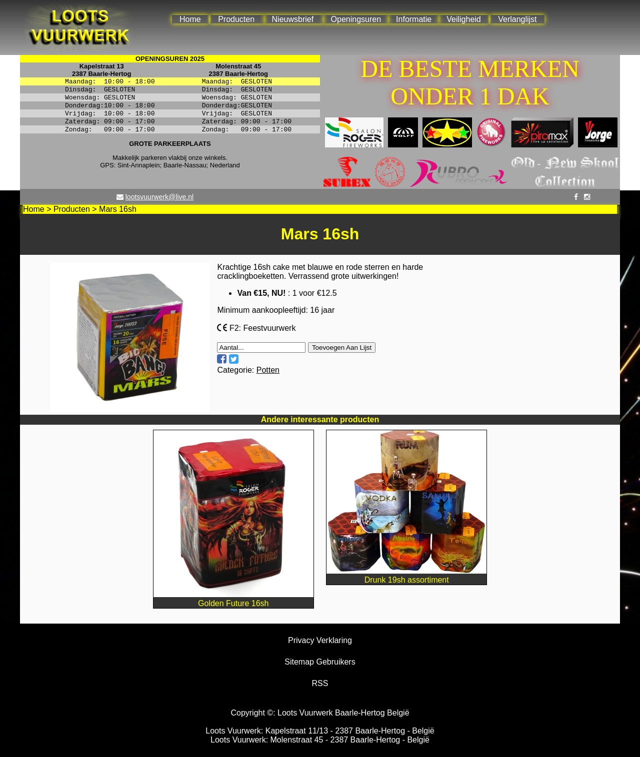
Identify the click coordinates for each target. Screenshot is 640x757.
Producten (236, 19)
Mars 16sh (117, 209)
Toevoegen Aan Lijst (342, 347)
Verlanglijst (517, 19)
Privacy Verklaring (320, 640)
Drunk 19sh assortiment (406, 575)
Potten (268, 370)
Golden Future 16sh (234, 599)
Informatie (414, 19)
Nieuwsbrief (293, 19)
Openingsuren (356, 19)
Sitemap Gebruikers (319, 662)
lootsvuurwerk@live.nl (160, 197)
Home (190, 19)
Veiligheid (463, 19)
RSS (320, 683)
